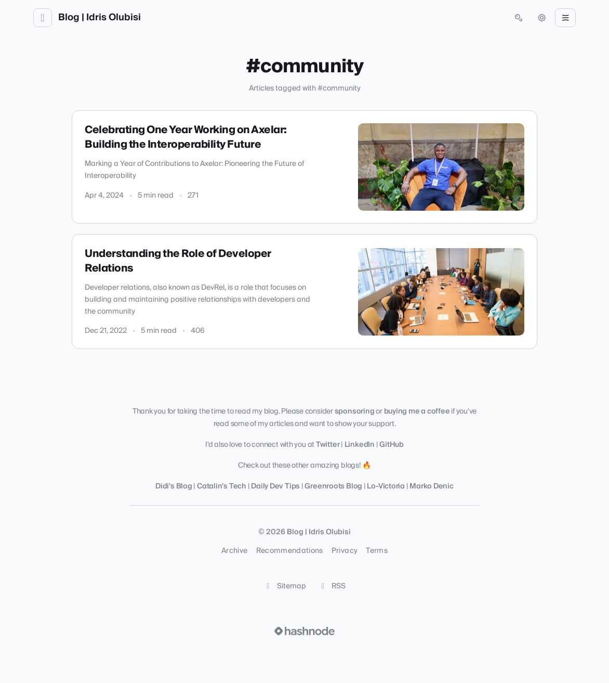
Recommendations (289, 551)
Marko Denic (431, 486)
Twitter (327, 445)
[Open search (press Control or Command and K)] (518, 17)
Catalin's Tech (222, 486)
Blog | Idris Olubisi (99, 17)
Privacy (345, 551)
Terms (377, 551)
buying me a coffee (417, 411)
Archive (234, 551)
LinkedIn (360, 445)
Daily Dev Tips (275, 486)
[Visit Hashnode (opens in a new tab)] (304, 631)
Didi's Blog (173, 486)
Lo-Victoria (386, 486)
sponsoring (355, 411)
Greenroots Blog (333, 486)
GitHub (391, 445)
